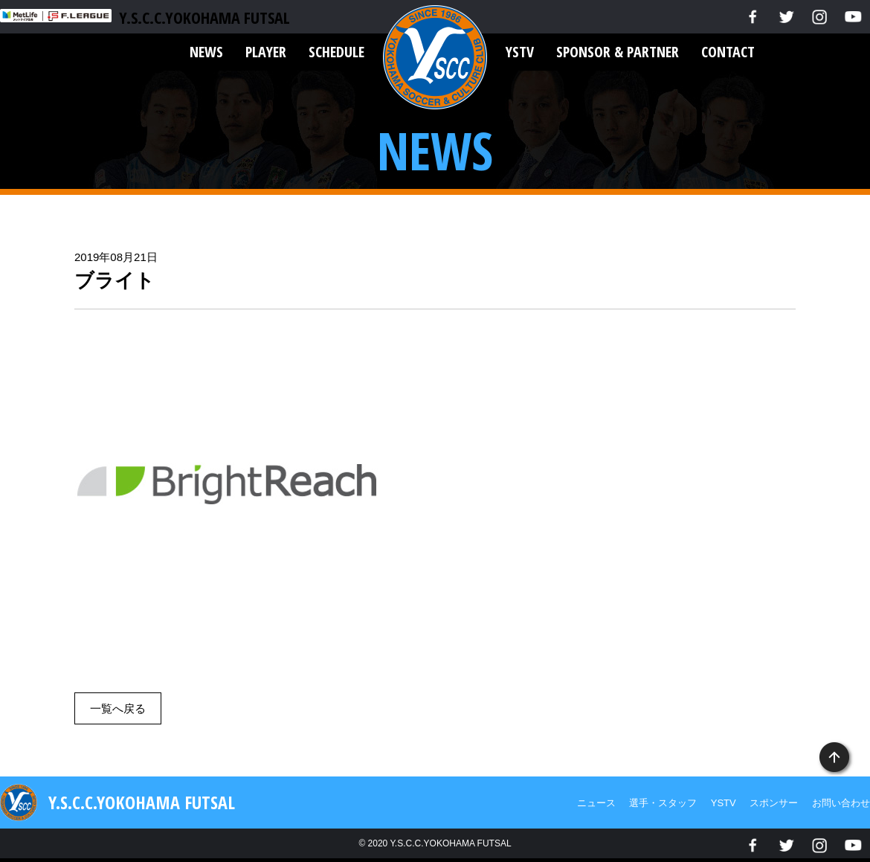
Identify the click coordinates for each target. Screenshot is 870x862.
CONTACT (728, 52)
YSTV (520, 52)
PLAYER (265, 52)
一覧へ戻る (118, 708)
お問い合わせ (841, 802)
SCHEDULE (336, 52)
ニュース (596, 802)
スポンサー (774, 802)
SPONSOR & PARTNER (617, 52)
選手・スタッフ (663, 802)
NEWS (206, 52)
